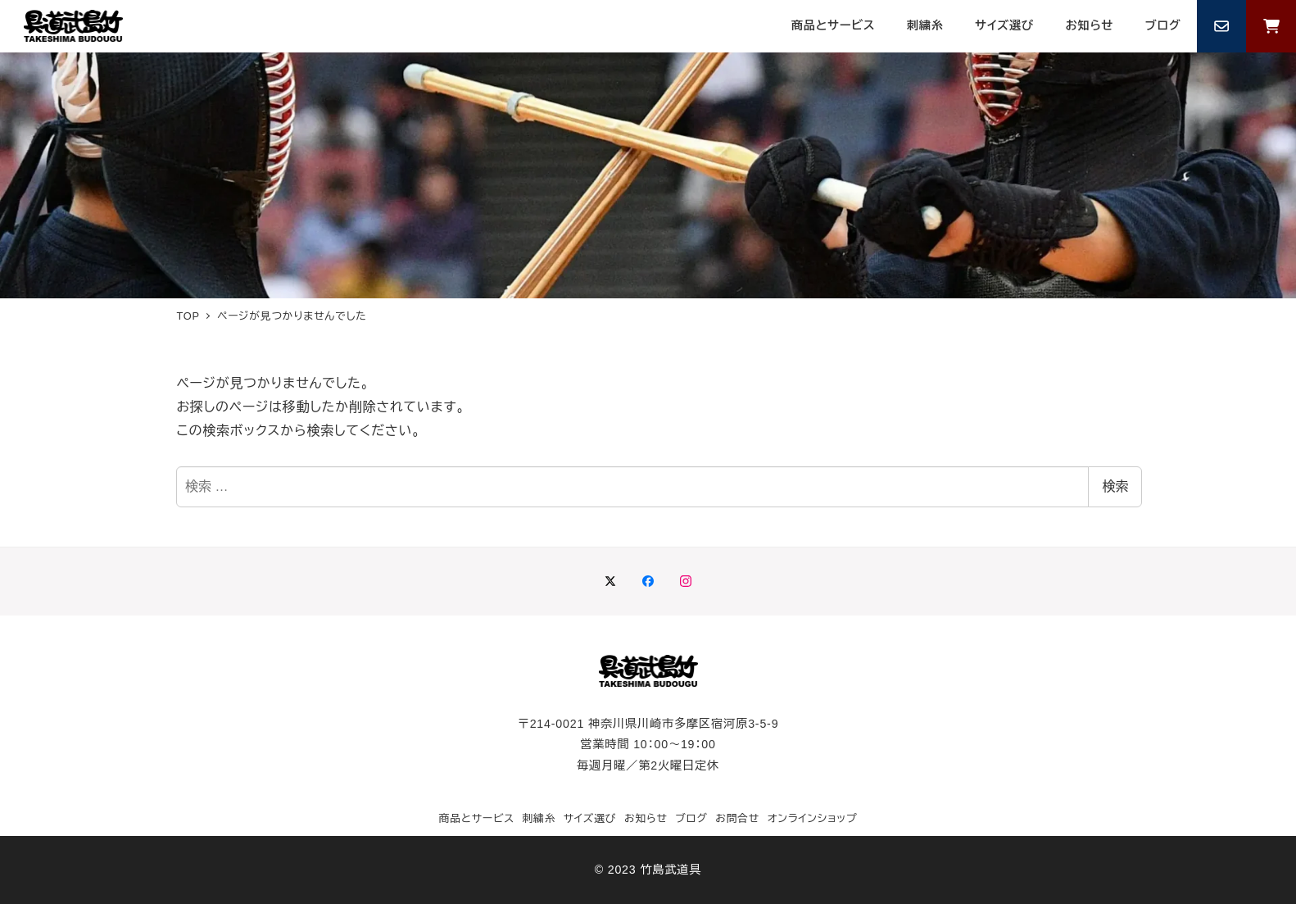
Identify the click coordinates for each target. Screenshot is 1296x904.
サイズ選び (590, 818)
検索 (1115, 486)
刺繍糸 (538, 818)
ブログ (691, 818)
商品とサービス (476, 818)
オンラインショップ (813, 818)
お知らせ (646, 818)
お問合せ (737, 818)
